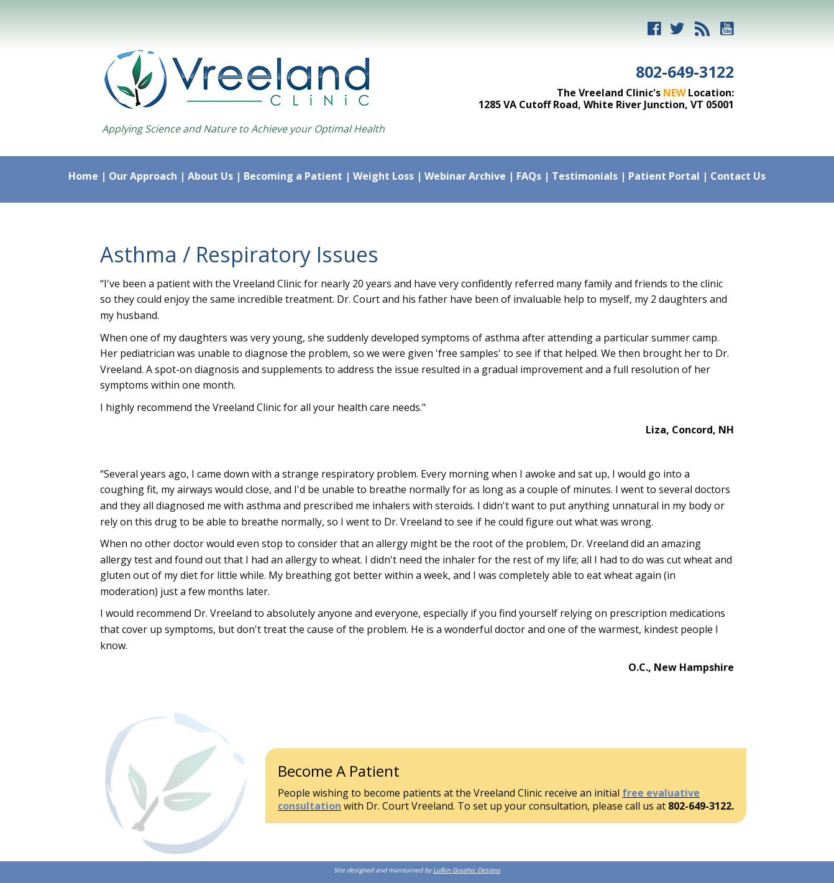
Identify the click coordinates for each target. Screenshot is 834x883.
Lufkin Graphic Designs (466, 870)
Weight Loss (383, 176)
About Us (210, 176)
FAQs (528, 176)
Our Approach (143, 176)
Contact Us (738, 176)
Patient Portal (664, 176)
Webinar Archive (465, 176)
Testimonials (585, 176)
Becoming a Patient (293, 176)
